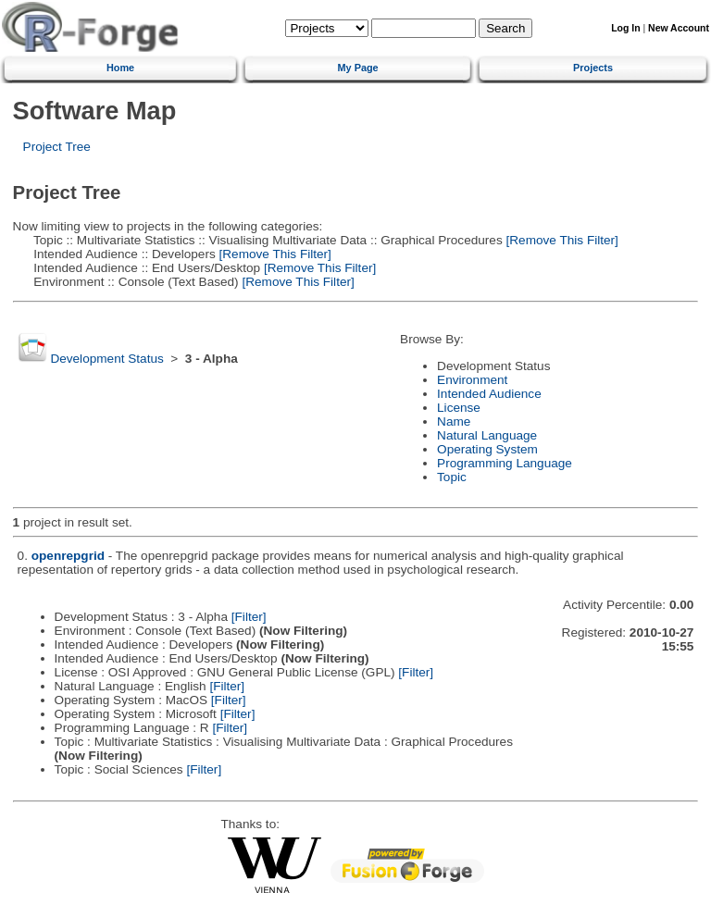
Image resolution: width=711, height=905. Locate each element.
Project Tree (57, 147)
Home (120, 67)
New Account (678, 28)
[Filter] (249, 617)
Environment (472, 380)
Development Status (106, 359)
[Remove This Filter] (560, 240)
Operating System (487, 449)
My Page (358, 67)
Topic (452, 477)
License (458, 408)
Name (453, 421)
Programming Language (504, 463)
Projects (593, 67)
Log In (625, 28)
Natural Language (487, 435)
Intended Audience (489, 394)
